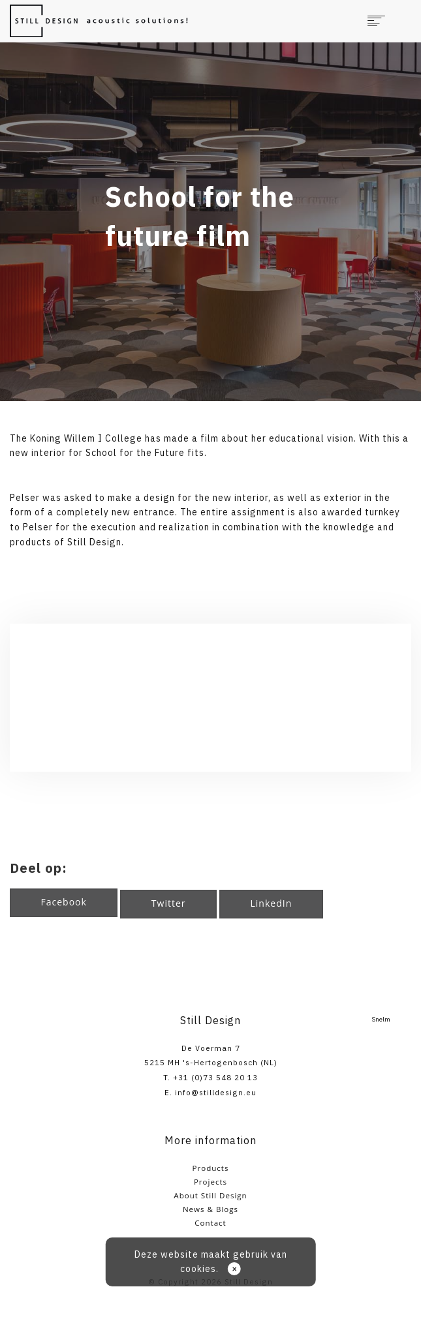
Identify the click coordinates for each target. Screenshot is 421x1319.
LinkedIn (271, 903)
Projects (210, 1182)
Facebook (64, 902)
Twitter (168, 903)
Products (211, 1168)
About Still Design (210, 1195)
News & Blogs (210, 1209)
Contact (210, 1223)
